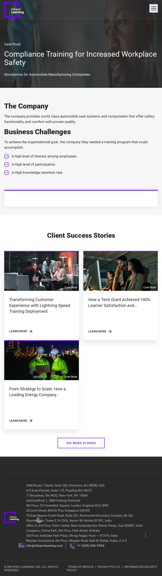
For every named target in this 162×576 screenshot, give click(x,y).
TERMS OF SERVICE (81, 566)
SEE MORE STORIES (81, 443)
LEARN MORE (21, 331)
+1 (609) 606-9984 (90, 546)
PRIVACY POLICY (109, 566)
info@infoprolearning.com (44, 546)
